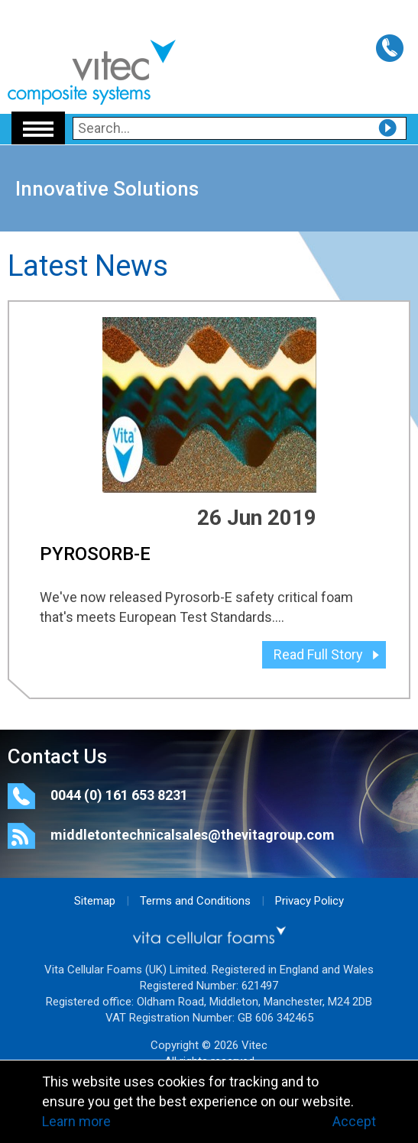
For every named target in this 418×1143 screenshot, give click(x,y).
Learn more (76, 1121)
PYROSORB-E (95, 554)
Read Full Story (318, 654)
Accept (354, 1121)
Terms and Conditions (195, 901)
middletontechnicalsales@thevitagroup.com (192, 835)
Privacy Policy (309, 901)
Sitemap (94, 901)
